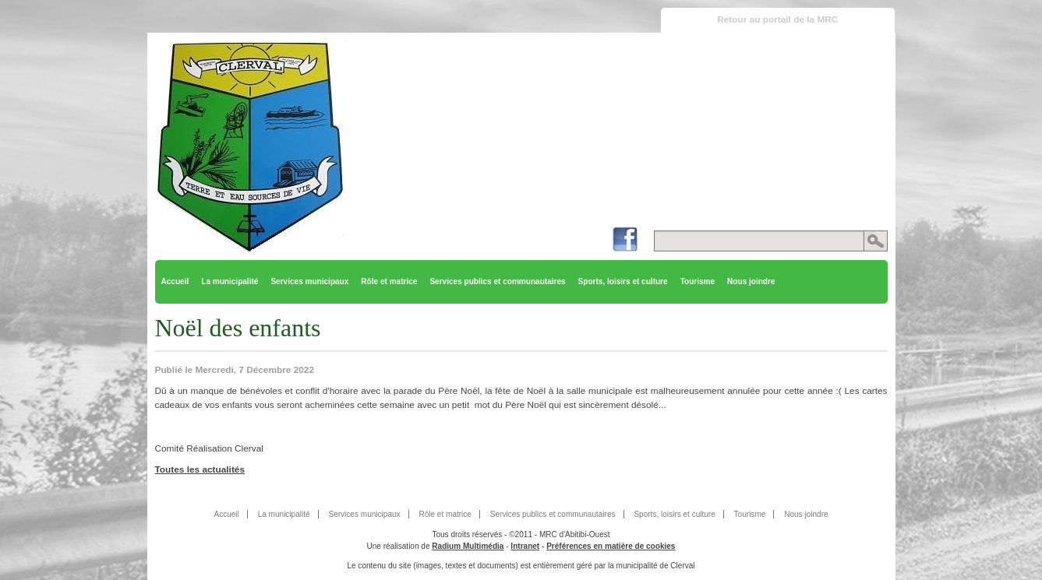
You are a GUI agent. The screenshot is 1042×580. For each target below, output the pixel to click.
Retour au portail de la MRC (777, 19)
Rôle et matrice (389, 281)
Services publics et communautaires (497, 281)
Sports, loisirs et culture (623, 281)
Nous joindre (751, 281)
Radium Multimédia (467, 546)
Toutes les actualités (200, 469)
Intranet (524, 546)
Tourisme (697, 281)
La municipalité (229, 281)
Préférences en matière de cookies (610, 546)
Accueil (175, 281)
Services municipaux (309, 281)
